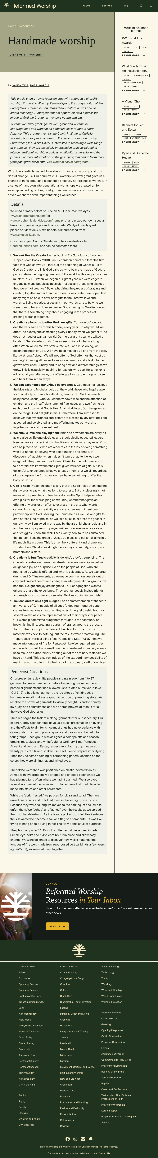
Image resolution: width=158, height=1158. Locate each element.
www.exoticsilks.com (24, 234)
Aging (22, 1101)
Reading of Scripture (112, 1071)
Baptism (105, 1083)
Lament (105, 1047)
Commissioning (68, 972)
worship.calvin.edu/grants (70, 162)
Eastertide (24, 1049)
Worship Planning (132, 83)
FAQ (126, 6)
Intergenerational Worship (74, 1031)
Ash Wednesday (28, 1013)
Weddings (106, 984)
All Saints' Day (27, 1078)
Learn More (133, 55)
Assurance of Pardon (112, 1053)
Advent (127, 47)
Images (127, 162)
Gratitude (65, 1019)
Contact (107, 6)
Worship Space (130, 86)
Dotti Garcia (39, 85)
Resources (26, 26)
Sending (105, 1122)
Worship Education (111, 1001)
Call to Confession (111, 1036)
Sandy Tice (20, 85)
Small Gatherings (110, 966)
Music (136, 162)
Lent (126, 138)
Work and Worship (111, 990)
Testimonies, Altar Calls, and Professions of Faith (116, 1097)
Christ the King (27, 1084)
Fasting (64, 1007)
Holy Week (25, 1019)
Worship (35, 54)
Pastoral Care (67, 1090)
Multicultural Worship (71, 1072)
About (86, 6)
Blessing (23, 1112)
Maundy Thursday (29, 1031)
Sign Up (57, 926)
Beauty (22, 1107)
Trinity (104, 978)
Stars (126, 79)
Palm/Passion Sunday (31, 1025)
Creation (65, 984)
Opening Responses (112, 1030)
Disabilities (66, 996)
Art (136, 47)
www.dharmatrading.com (28, 216)
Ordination (66, 1084)
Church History (68, 966)
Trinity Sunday (27, 1072)
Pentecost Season (29, 1066)
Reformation (67, 1120)
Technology (107, 972)
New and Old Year (70, 1078)
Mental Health (67, 1049)
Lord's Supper (109, 1110)
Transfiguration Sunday (31, 1001)
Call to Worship (109, 1018)
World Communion (111, 996)
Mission (64, 1060)
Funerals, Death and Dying (74, 1013)
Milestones (66, 1055)
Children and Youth (29, 1118)
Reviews (64, 1125)
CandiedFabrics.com (24, 246)
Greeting (106, 1024)
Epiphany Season (28, 990)
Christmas (24, 978)
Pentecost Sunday (29, 1060)
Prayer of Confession (113, 1042)
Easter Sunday (27, 1043)
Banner (127, 134)
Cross (145, 47)
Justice (64, 1037)
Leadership (66, 1043)
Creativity (18, 54)
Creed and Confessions (114, 1089)
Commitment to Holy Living (116, 1059)
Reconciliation (68, 1114)
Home (12, 26)
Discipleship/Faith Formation (75, 1001)
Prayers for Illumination (114, 1065)
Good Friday (26, 1037)
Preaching (65, 1096)
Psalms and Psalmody (72, 1108)
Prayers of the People (113, 1104)
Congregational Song (72, 978)
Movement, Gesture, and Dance (77, 1066)
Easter (138, 134)
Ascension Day (27, 1055)
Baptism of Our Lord (30, 996)
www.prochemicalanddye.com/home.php (38, 220)
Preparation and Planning (74, 1102)
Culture (64, 990)
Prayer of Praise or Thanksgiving (119, 1116)
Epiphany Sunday (28, 984)
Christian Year (26, 1124)
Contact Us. (104, 1153)
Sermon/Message (111, 1077)
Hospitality (66, 1025)
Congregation (141, 76)
